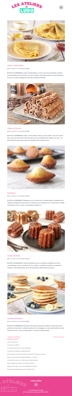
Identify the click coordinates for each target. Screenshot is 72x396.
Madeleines (11, 193)
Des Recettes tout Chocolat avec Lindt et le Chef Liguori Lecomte (26, 354)
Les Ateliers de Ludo (15, 68)
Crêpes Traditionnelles (15, 65)
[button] (61, 7)
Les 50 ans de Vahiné (13, 345)
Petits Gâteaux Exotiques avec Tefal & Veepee (20, 363)
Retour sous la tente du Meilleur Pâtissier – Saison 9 (22, 357)
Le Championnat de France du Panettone (19, 348)
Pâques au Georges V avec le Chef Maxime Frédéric (22, 366)
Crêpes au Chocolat (14, 128)
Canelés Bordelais (13, 256)
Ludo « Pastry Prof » (13, 342)
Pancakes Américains (15, 318)
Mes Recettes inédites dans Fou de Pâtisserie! (20, 369)
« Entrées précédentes (14, 337)
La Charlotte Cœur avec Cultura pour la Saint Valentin (22, 360)
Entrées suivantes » (59, 337)
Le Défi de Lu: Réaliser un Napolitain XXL (18, 351)
